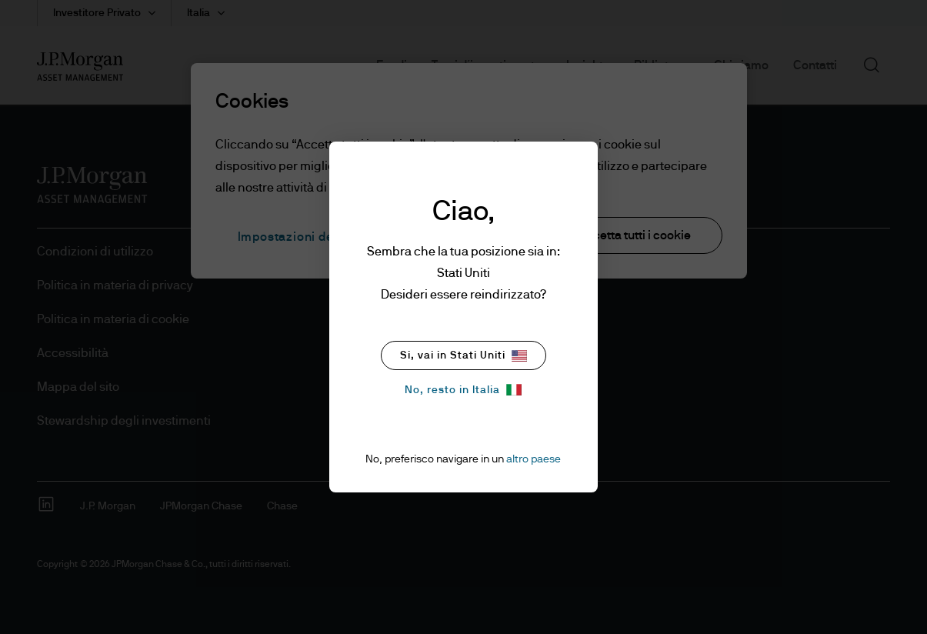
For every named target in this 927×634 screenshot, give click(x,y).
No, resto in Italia (463, 389)
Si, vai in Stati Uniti (463, 356)
